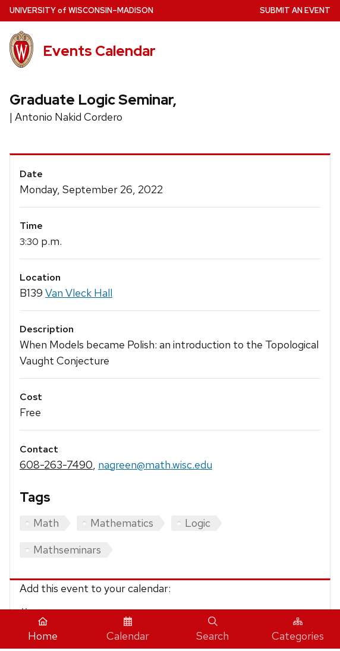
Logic (197, 523)
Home (43, 630)
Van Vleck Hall (78, 293)
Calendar (127, 630)
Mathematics (121, 523)
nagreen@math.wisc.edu (155, 464)
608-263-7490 (56, 464)
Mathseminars (67, 549)
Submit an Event (295, 10)
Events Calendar (99, 51)
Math (46, 523)
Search (212, 630)
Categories (298, 630)
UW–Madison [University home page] (81, 10)
